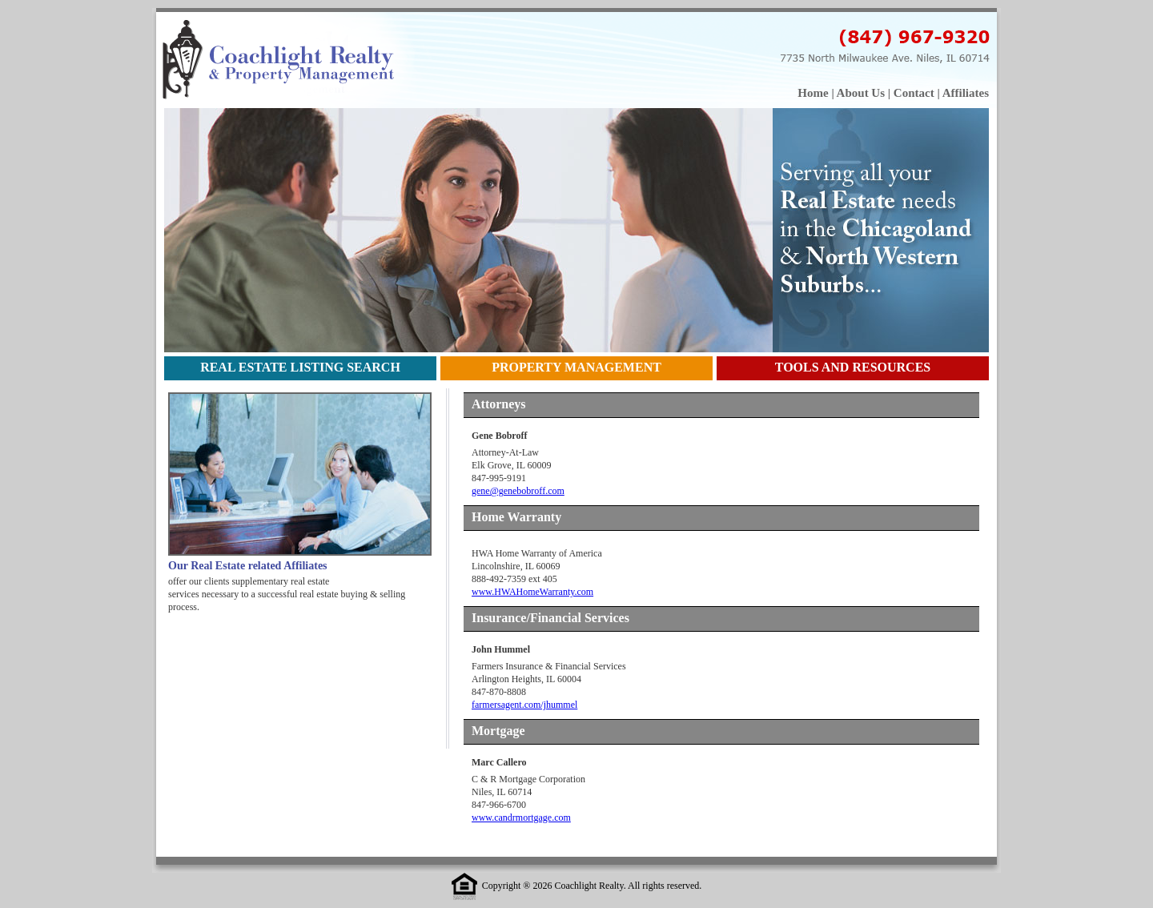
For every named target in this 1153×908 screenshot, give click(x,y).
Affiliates (965, 92)
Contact (914, 92)
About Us (861, 92)
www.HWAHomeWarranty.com (532, 591)
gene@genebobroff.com (518, 490)
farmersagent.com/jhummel (524, 704)
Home (812, 92)
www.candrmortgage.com (521, 817)
